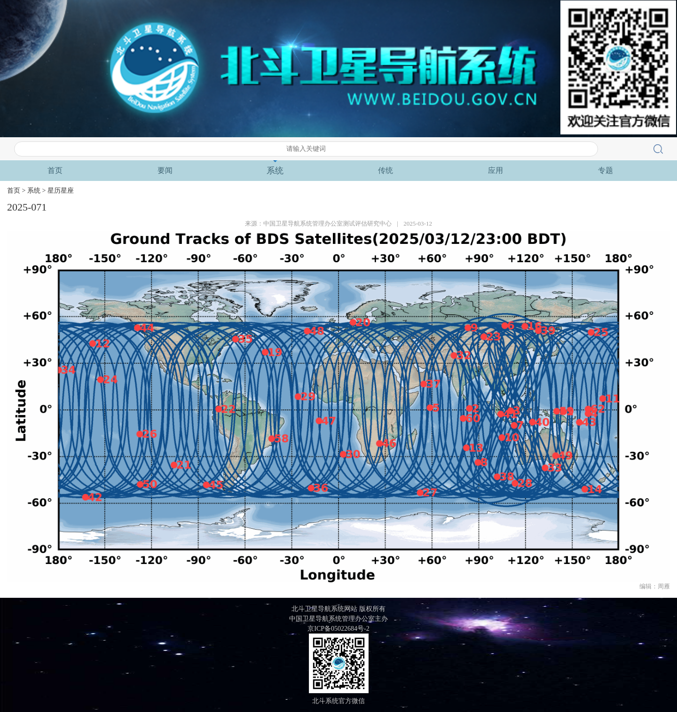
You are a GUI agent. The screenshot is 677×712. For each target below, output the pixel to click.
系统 (275, 170)
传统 (385, 170)
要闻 (165, 170)
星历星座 (60, 190)
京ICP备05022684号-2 (338, 628)
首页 (55, 170)
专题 (605, 170)
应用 (495, 170)
